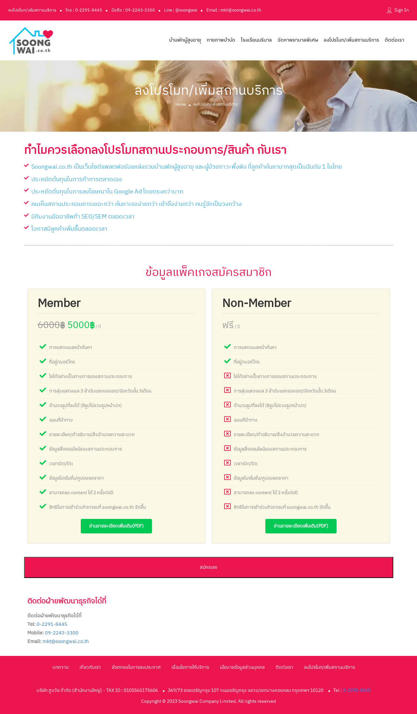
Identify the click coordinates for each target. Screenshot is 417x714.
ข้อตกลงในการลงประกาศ (136, 667)
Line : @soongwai (180, 10)
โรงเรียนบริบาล (256, 40)
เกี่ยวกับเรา (90, 667)
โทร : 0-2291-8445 (84, 10)
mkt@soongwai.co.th (66, 641)
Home (180, 104)
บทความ (60, 667)
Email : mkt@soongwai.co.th (233, 10)
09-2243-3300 (61, 633)
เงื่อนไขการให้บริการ (190, 667)
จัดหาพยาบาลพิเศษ (298, 40)
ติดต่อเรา (394, 40)
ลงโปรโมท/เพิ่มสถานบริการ (32, 10)
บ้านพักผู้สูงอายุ (185, 40)
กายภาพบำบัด (221, 40)
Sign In (401, 10)
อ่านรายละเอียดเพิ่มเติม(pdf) (116, 526)
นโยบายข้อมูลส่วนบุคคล (242, 667)
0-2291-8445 (52, 624)
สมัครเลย (208, 567)
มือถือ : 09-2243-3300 (133, 10)
